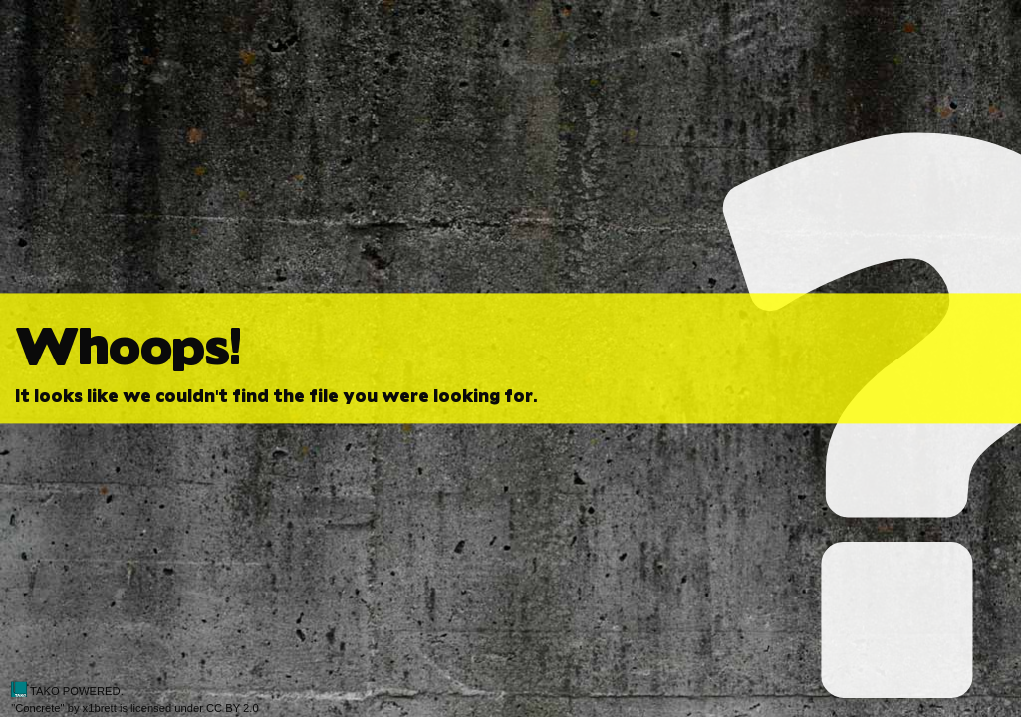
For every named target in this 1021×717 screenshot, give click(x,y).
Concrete (37, 708)
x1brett (100, 708)
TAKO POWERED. (67, 691)
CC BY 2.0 (232, 708)
